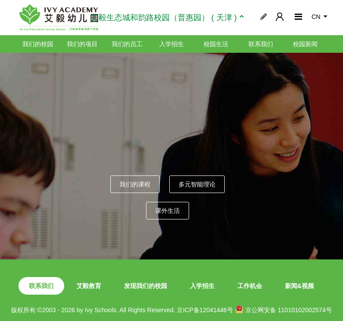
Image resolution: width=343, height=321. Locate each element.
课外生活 (167, 210)
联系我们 (260, 43)
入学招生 (171, 43)
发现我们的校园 (145, 285)
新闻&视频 (299, 285)
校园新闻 (305, 43)
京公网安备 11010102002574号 (283, 309)
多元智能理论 (197, 184)
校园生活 (216, 43)
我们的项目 (82, 43)
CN (315, 16)
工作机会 (249, 285)
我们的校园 (37, 43)
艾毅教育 (89, 285)
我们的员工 (127, 43)
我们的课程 (135, 184)
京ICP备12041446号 (205, 310)
